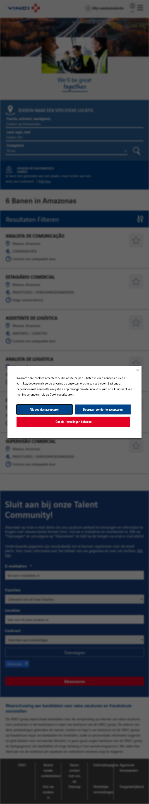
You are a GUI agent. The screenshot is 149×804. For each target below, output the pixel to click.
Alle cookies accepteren (44, 409)
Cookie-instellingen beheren (73, 421)
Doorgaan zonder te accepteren (103, 409)
